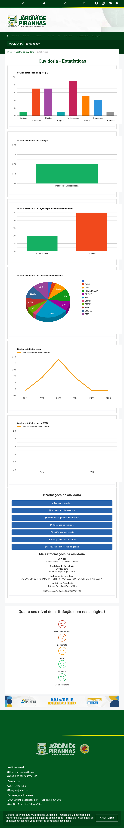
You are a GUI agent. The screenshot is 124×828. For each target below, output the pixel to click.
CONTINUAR (107, 818)
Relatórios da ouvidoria (62, 532)
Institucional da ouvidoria (62, 510)
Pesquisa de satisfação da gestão (62, 547)
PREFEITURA (15, 36)
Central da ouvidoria (25, 52)
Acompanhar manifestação (62, 539)
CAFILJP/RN (96, 36)
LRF (59, 36)
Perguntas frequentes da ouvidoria (62, 517)
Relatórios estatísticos (62, 525)
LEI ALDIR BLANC (83, 36)
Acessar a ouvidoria (62, 503)
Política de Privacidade (77, 817)
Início (9, 52)
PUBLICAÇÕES (69, 36)
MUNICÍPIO (27, 36)
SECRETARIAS (39, 36)
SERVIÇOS (51, 36)
